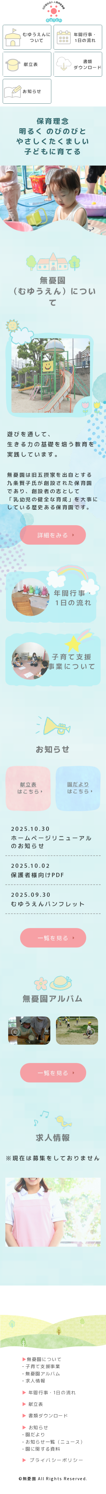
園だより (35, 1434)
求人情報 (35, 1380)
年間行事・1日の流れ (52, 1392)
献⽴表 (36, 1404)
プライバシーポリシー (57, 1460)
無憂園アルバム (42, 1373)
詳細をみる (52, 537)
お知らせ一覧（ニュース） (55, 1441)
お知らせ (38, 1427)
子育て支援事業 (42, 1366)
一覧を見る (53, 940)
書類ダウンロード (48, 1415)
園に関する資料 (42, 1449)
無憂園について (44, 1359)
